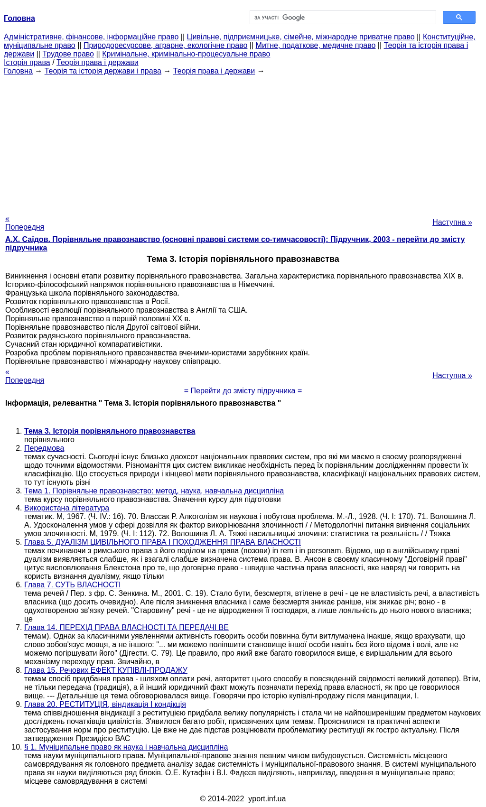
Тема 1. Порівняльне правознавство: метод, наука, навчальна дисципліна (154, 491)
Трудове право (68, 54)
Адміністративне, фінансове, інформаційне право (91, 37)
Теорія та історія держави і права (103, 71)
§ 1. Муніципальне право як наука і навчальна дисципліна (126, 747)
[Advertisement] (243, 141)
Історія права (27, 62)
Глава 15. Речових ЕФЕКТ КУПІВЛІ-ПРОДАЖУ (105, 670)
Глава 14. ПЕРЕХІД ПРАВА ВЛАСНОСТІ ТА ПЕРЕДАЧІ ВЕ (126, 627)
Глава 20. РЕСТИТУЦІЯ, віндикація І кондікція (105, 704)
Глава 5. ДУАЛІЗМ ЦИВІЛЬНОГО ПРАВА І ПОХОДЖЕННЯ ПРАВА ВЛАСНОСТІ (162, 542)
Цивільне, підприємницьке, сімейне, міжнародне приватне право (301, 37)
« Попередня (24, 222)
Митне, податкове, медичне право (316, 45)
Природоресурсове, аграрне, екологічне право (165, 45)
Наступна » (452, 222)
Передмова (44, 448)
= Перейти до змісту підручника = (243, 391)
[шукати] (342, 17)
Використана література (66, 508)
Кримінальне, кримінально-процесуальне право (186, 54)
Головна (18, 71)
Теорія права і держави (97, 62)
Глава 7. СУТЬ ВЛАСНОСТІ (72, 585)
